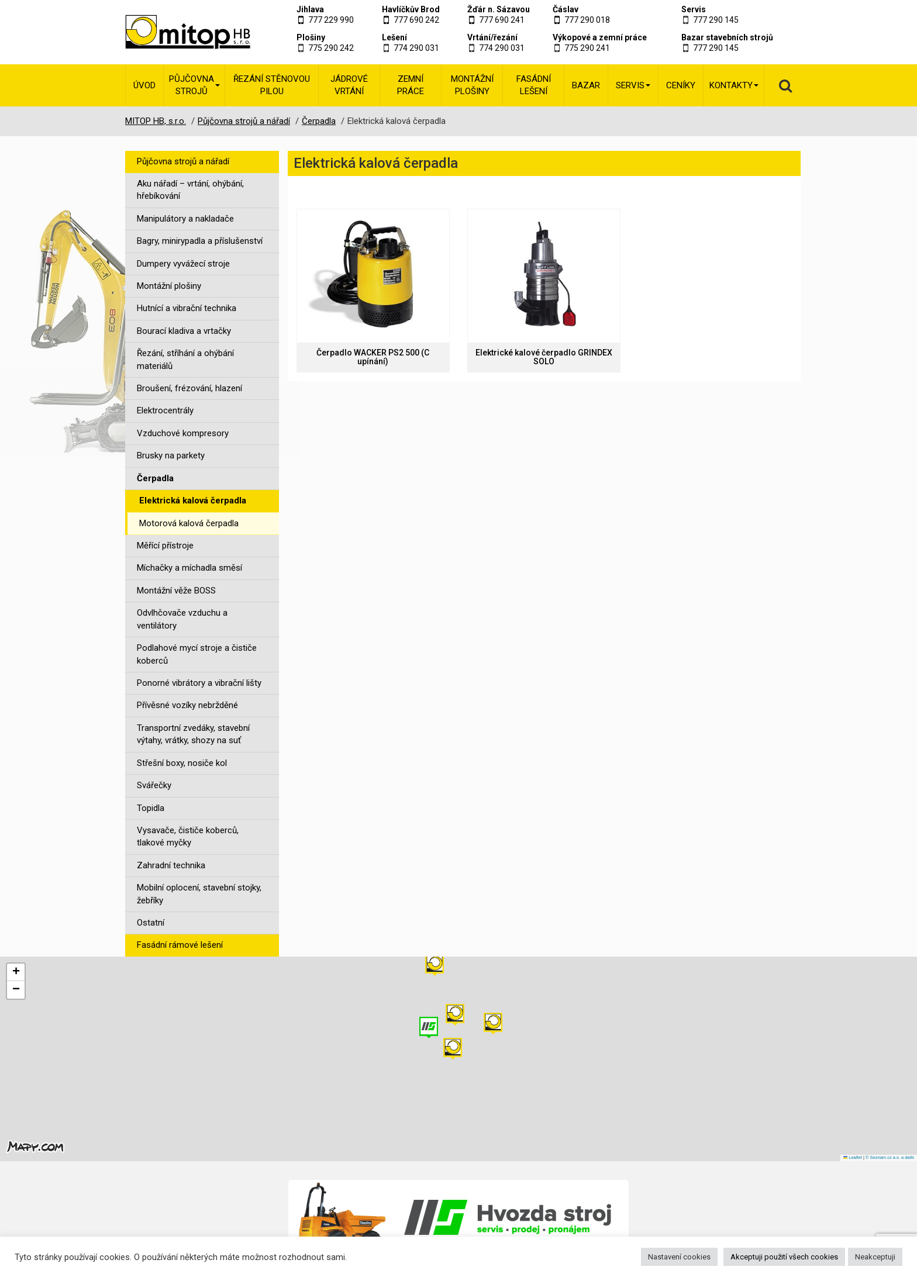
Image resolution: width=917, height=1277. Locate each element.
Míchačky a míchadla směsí (189, 567)
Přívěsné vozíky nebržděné (187, 705)
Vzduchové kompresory (183, 433)
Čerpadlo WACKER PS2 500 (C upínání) (372, 357)
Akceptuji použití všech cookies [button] (784, 1256)
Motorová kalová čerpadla (189, 523)
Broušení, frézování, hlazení (189, 388)
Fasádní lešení (533, 85)
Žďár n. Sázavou (498, 9)
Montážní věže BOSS (176, 590)
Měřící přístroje (165, 545)
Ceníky (680, 85)
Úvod (144, 85)
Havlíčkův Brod (411, 9)
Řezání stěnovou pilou (271, 85)
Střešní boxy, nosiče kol (182, 763)
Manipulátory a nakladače (185, 218)
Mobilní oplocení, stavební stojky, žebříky (199, 893)
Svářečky (154, 785)
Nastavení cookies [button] (679, 1256)
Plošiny (311, 37)
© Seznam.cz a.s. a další (890, 1157)
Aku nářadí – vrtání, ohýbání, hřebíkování (190, 189)
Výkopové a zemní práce (600, 37)
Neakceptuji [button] (875, 1256)
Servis (693, 9)
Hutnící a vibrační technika (186, 308)
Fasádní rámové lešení (180, 945)
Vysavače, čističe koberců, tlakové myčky (188, 836)
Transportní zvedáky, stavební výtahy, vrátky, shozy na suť (193, 734)
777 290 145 (716, 20)
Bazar (586, 85)
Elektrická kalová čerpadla (192, 500)
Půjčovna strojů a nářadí (183, 161)
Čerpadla (155, 478)
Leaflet (852, 1157)
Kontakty (734, 85)
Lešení (394, 37)
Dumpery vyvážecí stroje (183, 263)
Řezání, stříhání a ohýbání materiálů (185, 359)
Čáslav (565, 9)
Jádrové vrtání (349, 85)
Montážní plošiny (472, 85)
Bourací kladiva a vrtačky (184, 331)
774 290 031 (416, 48)
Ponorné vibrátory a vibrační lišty (199, 683)
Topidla (150, 808)
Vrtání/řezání (492, 37)
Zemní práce (410, 85)
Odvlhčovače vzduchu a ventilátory (182, 619)
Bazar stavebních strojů (727, 37)
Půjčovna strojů (194, 85)
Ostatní (150, 922)
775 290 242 (331, 48)
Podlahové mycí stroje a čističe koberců (197, 654)
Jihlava (310, 9)
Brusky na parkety (171, 455)
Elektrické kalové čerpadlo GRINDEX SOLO (543, 357)
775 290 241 (587, 48)
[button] (493, 1023)
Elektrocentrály (165, 410)
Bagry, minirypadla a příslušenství (200, 241)
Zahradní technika (171, 865)
